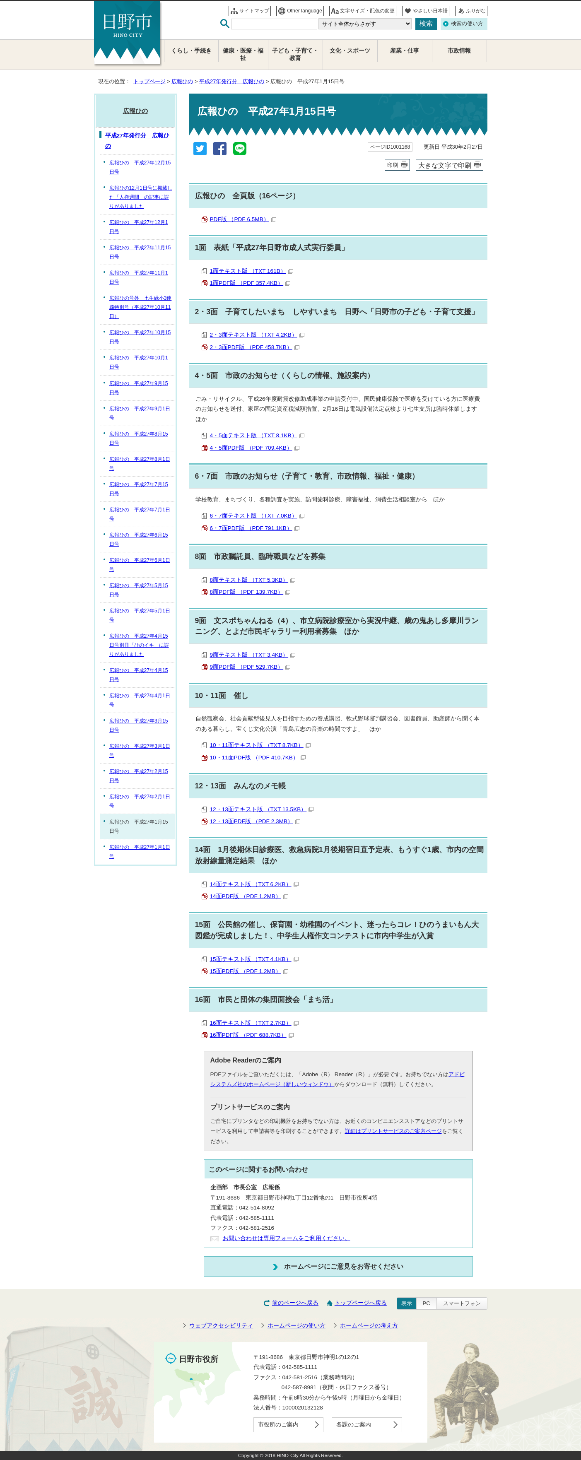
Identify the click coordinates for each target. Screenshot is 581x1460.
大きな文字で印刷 (444, 165)
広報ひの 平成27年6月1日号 (139, 564)
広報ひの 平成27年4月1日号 (139, 700)
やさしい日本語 (430, 10)
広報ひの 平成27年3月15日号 (138, 725)
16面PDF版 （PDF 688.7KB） (252, 1035)
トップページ (149, 81)
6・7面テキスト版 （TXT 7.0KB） (257, 516)
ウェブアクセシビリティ (221, 1326)
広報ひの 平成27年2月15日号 (138, 776)
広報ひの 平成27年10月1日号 (138, 362)
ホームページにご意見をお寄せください (343, 1266)
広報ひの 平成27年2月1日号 (139, 801)
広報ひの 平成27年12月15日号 (140, 167)
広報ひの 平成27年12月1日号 (138, 226)
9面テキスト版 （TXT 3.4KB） (253, 655)
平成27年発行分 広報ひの (231, 81)
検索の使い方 (467, 23)
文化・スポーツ (350, 51)
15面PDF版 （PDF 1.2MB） (249, 971)
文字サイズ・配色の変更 (367, 10)
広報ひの (182, 81)
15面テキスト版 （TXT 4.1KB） (254, 959)
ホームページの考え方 (369, 1326)
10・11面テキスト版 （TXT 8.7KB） (260, 745)
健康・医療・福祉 (243, 54)
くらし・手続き (191, 51)
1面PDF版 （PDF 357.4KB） (250, 283)
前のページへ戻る (295, 1303)
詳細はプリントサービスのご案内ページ (393, 1131)
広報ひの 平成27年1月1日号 (139, 851)
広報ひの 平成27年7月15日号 (138, 489)
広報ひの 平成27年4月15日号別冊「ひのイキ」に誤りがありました (139, 645)
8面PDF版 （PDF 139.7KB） (250, 592)
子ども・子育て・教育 (295, 54)
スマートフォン (462, 1303)
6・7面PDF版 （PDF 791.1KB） (254, 528)
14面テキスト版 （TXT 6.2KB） (254, 884)
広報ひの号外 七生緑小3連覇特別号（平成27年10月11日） (140, 307)
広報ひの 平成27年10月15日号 (140, 337)
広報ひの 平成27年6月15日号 (138, 539)
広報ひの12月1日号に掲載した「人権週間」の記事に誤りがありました (140, 197)
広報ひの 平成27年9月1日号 (139, 413)
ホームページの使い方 (296, 1326)
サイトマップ (254, 10)
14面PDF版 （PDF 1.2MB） (249, 896)
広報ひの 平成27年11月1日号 (138, 277)
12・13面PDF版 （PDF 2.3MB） (255, 821)
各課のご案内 (353, 1424)
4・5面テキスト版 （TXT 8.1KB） (257, 435)
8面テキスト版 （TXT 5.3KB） (253, 580)
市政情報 (459, 51)
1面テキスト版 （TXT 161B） (251, 271)
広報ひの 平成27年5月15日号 (138, 590)
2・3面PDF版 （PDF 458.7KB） (254, 347)
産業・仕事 (404, 51)
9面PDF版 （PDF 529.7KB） (250, 667)
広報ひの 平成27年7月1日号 (139, 514)
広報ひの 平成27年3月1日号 (139, 750)
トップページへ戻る (361, 1303)
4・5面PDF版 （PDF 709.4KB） (254, 448)
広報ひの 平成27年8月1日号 (139, 463)
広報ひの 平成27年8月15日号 (138, 438)
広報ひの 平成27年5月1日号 (139, 615)
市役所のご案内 (278, 1424)
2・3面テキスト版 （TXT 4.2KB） (257, 335)
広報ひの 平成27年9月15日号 (138, 388)
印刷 (392, 165)
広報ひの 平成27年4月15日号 (138, 674)
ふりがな (476, 10)
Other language (304, 10)
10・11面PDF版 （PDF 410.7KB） (258, 757)
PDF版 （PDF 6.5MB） (243, 219)
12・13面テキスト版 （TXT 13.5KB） (262, 809)
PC (426, 1303)
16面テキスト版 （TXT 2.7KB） (254, 1023)
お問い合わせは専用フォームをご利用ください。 (286, 1238)
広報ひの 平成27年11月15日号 (140, 252)
